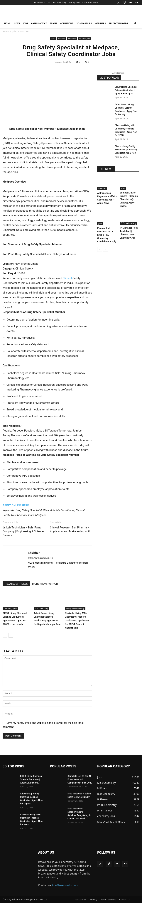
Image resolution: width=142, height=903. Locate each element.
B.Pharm (61, 38)
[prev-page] (5, 635)
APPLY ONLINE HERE (16, 505)
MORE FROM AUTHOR (45, 583)
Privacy (93, 899)
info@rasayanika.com (65, 885)
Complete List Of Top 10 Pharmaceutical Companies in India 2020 (79, 779)
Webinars (100, 23)
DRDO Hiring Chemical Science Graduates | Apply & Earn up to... (126, 90)
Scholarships (84, 23)
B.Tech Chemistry (128, 223)
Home (7, 23)
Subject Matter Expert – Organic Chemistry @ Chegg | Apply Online (129, 199)
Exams (53, 23)
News (17, 23)
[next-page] (11, 635)
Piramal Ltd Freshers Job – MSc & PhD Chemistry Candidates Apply (106, 235)
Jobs (25, 23)
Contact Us (125, 899)
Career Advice (39, 23)
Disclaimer (80, 899)
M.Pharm (72, 38)
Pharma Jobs (84, 38)
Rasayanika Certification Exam (83, 2)
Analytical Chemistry (75, 608)
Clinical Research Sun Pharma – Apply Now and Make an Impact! (70, 529)
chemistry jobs (10, 608)
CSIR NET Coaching (57, 2)
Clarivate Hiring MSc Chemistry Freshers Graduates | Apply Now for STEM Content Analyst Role (77, 620)
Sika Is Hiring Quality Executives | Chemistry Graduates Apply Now (126, 149)
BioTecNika (39, 2)
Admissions (66, 23)
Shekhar (34, 552)
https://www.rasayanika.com (40, 558)
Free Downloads (118, 23)
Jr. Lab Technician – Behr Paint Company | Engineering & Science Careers (23, 531)
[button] (135, 23)
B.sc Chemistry (41, 608)
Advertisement (108, 899)
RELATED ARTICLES (16, 583)
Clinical (67, 278)
